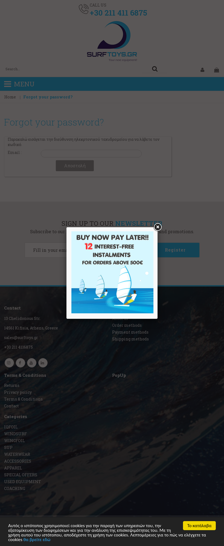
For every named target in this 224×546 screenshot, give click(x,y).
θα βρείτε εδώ (37, 540)
